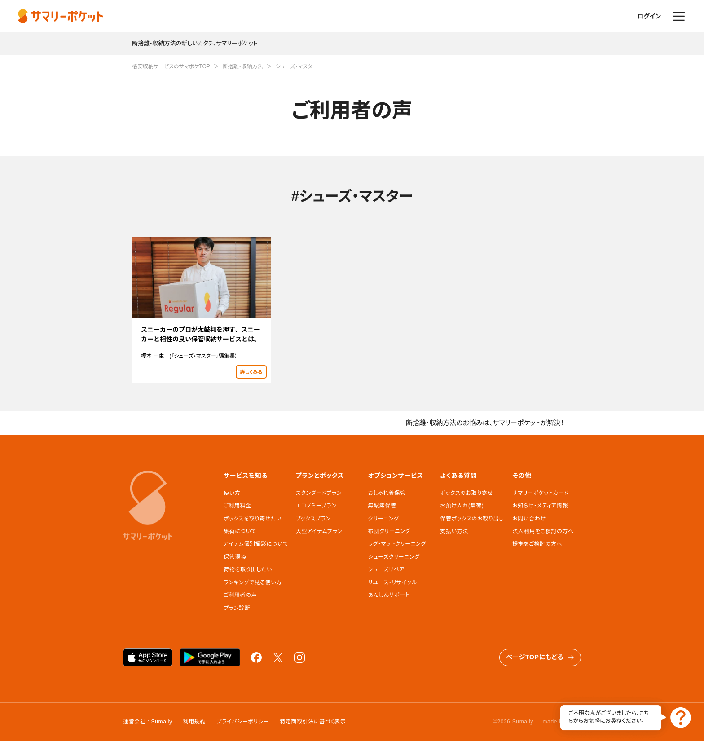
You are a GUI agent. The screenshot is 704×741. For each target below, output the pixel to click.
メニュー (679, 16)
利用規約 (194, 722)
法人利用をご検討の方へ (543, 531)
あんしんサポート (389, 595)
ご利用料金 (237, 506)
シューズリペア (386, 569)
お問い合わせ (529, 519)
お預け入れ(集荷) (462, 506)
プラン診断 (237, 608)
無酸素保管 (382, 506)
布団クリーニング (389, 531)
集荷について (240, 531)
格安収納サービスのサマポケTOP (171, 66)
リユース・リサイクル (392, 582)
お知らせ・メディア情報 (540, 506)
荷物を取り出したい (248, 569)
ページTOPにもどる (540, 657)
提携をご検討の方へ (537, 544)
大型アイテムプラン (319, 531)
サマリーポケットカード (540, 493)
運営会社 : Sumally (147, 722)
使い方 (232, 493)
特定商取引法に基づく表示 (313, 722)
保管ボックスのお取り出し (471, 519)
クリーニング (383, 519)
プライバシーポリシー (242, 722)
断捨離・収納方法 (243, 66)
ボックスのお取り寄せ (466, 493)
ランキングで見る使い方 (253, 582)
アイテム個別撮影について (256, 544)
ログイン (649, 16)
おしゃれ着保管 (387, 493)
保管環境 (235, 557)
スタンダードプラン (319, 493)
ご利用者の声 (240, 595)
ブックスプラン (313, 519)
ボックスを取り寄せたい (253, 519)
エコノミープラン (316, 506)
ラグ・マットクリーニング (397, 544)
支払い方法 (454, 531)
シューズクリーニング (394, 557)
